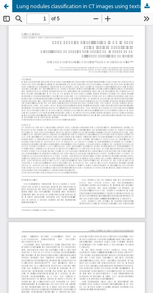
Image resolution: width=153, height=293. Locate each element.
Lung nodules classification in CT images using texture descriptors (84, 6)
